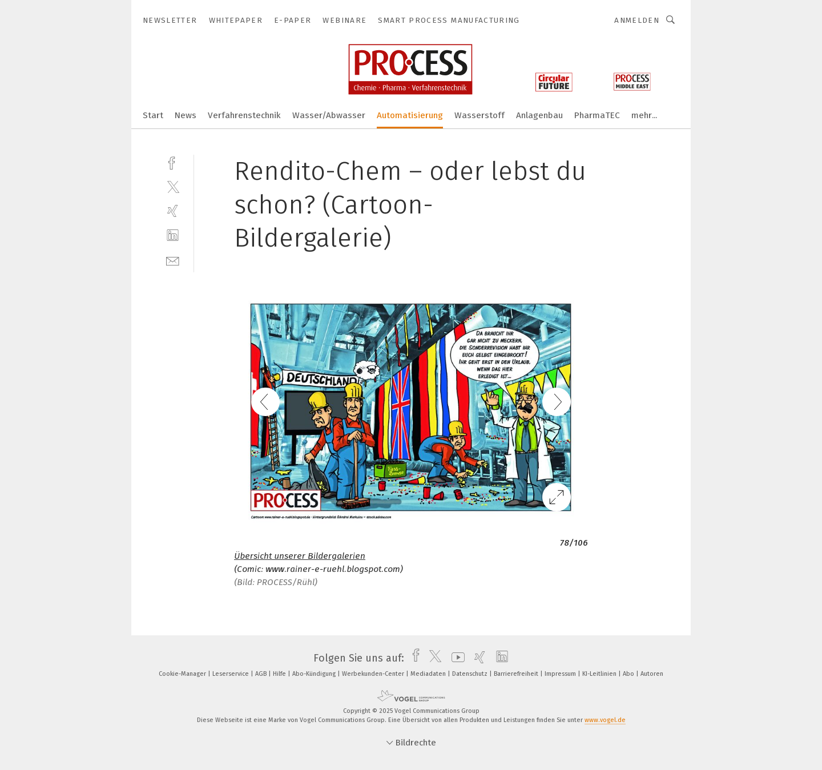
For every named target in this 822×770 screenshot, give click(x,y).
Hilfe (280, 674)
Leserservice (231, 674)
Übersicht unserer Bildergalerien (299, 556)
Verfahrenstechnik (244, 115)
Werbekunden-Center (374, 674)
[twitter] (173, 186)
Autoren (651, 674)
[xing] (173, 211)
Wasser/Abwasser (328, 115)
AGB (261, 674)
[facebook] (173, 162)
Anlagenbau (539, 115)
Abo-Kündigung (314, 674)
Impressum (561, 674)
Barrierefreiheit (517, 674)
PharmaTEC (597, 115)
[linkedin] (173, 235)
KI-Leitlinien (600, 674)
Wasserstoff (479, 115)
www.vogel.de (605, 720)
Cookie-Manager (183, 674)
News (185, 115)
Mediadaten (429, 674)
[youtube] (455, 658)
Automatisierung (410, 115)
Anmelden (636, 20)
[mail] (173, 260)
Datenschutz (470, 674)
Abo (629, 674)
